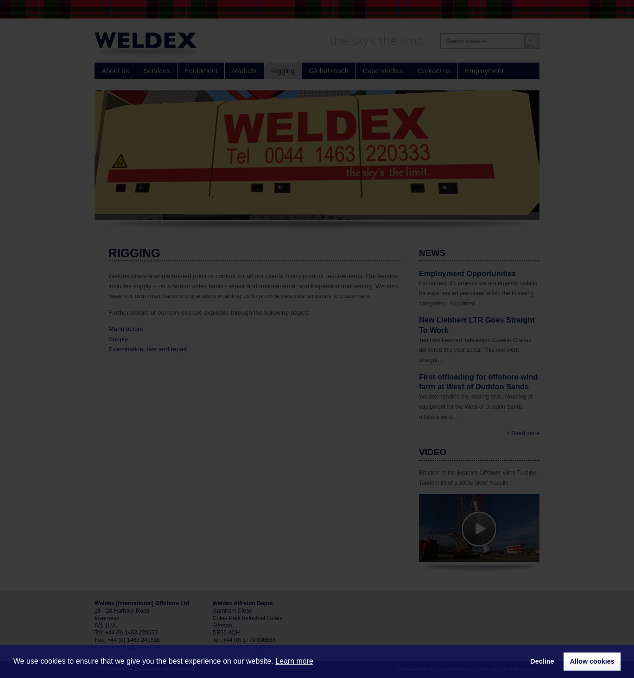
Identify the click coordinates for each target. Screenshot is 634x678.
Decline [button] (542, 661)
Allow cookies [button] (592, 661)
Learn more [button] (294, 661)
